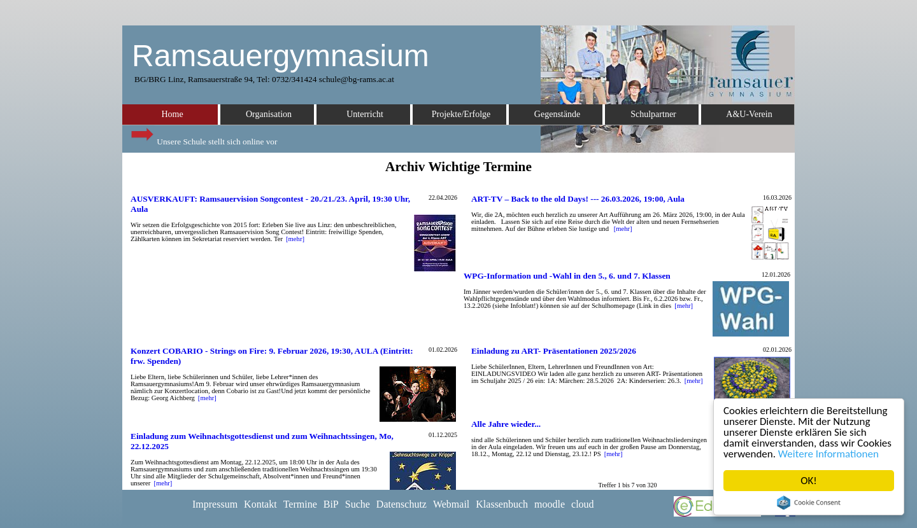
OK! (809, 480)
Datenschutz (401, 504)
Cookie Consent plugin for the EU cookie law (809, 503)
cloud (582, 504)
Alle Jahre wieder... (506, 424)
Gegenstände (557, 114)
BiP (331, 504)
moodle (549, 504)
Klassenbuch (502, 504)
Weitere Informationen (829, 454)
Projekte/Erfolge (461, 114)
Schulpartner (653, 114)
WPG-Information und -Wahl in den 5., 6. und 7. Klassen (567, 276)
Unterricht (364, 114)
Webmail (451, 504)
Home (172, 114)
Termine (300, 504)
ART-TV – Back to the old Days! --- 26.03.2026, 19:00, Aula (578, 199)
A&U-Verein (749, 114)
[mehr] (295, 238)
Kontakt (260, 504)
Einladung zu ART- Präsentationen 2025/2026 (553, 351)
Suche (357, 504)
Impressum (215, 504)
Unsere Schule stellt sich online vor (203, 138)
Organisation (269, 114)
